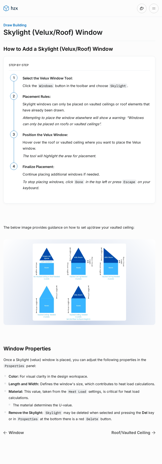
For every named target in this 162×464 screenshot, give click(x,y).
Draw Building (14, 25)
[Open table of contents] (154, 8)
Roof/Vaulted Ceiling (133, 432)
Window (13, 432)
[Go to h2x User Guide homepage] (10, 8)
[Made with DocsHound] (142, 8)
